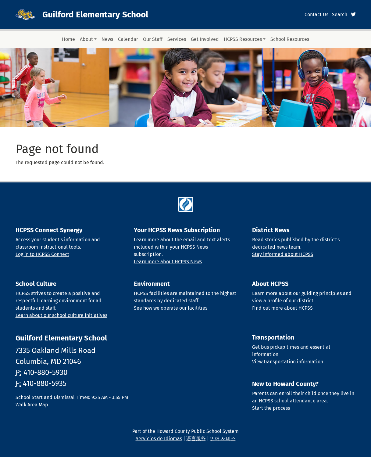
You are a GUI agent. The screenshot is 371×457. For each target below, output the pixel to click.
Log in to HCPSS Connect (42, 254)
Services (176, 39)
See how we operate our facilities (170, 308)
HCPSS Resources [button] (243, 39)
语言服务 (196, 438)
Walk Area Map (32, 405)
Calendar (128, 39)
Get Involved (205, 39)
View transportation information (287, 362)
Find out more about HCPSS (282, 308)
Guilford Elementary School (95, 14)
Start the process (271, 408)
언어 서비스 (223, 438)
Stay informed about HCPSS (282, 254)
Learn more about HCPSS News (168, 261)
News (107, 39)
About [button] (86, 39)
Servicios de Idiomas (159, 438)
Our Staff (152, 39)
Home (68, 39)
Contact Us (316, 14)
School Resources (289, 39)
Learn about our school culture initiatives (61, 315)
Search (339, 14)
